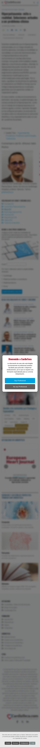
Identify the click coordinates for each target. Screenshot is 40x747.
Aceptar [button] (8, 743)
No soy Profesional (20, 387)
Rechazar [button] (15, 743)
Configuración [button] (24, 743)
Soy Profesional (20, 380)
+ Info (32, 743)
